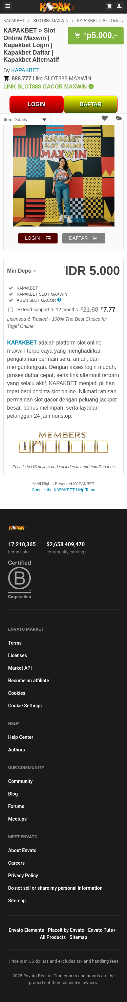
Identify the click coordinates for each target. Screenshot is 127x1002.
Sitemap (17, 900)
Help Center (20, 737)
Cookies (16, 693)
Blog (13, 794)
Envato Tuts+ (101, 930)
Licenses (17, 655)
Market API (20, 668)
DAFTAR (91, 104)
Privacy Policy (23, 875)
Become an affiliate (28, 680)
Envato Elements (26, 930)
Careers (16, 863)
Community (20, 781)
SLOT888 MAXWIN (50, 20)
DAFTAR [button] (78, 238)
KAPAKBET (13, 20)
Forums (16, 806)
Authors (16, 749)
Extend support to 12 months (66, 310)
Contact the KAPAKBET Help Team (63, 490)
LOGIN (36, 104)
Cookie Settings (25, 705)
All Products (53, 937)
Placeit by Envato (66, 930)
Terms (15, 643)
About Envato (22, 850)
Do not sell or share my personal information (55, 888)
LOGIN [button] (32, 238)
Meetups (17, 819)
